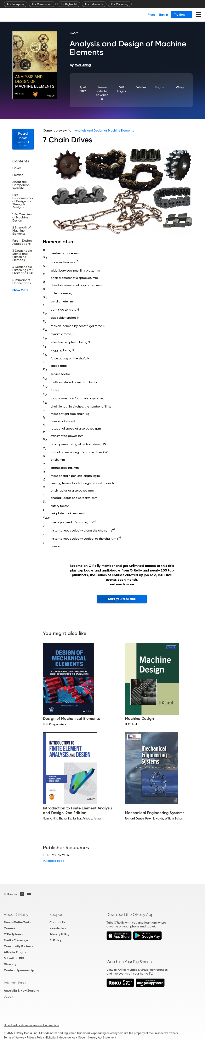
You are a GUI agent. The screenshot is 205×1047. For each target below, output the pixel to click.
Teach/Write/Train (17, 922)
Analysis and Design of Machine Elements (104, 130)
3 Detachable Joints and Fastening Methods (22, 255)
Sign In (163, 14)
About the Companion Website (21, 185)
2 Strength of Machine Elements (21, 230)
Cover (16, 168)
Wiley (180, 87)
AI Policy (55, 940)
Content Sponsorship (19, 970)
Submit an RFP (14, 958)
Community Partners (18, 946)
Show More (20, 290)
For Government (42, 4)
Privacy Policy (59, 934)
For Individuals (94, 4)
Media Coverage (16, 940)
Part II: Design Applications (22, 242)
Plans (151, 14)
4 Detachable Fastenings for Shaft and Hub (22, 270)
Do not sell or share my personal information (31, 1025)
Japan (8, 996)
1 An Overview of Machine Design (22, 217)
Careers (9, 928)
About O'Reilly (16, 914)
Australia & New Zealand (21, 990)
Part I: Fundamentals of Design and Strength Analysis (22, 201)
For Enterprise (15, 4)
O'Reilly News (13, 934)
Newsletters (57, 928)
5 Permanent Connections (21, 282)
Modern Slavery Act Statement (97, 1037)
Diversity (10, 964)
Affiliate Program (16, 952)
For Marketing (119, 4)
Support (56, 914)
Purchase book (53, 861)
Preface (17, 175)
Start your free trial (122, 599)
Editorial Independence (60, 1037)
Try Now (181, 14)
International (15, 982)
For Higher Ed (68, 4)
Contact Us (57, 922)
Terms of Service (14, 1037)
